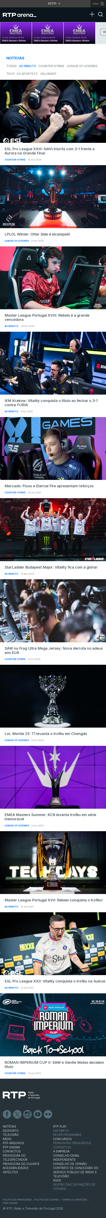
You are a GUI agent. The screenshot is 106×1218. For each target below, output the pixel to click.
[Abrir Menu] (93, 10)
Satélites (10, 1172)
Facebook (7, 1114)
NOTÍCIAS (9, 1126)
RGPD (57, 1180)
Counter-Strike (51, 66)
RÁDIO (7, 1139)
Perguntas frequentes (72, 1143)
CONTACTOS (12, 1151)
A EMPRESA (61, 1151)
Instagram (27, 1114)
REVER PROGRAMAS (67, 1135)
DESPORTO (11, 1130)
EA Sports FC (27, 74)
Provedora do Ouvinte (21, 1164)
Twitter (17, 1114)
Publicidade (10, 1203)
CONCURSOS (62, 1139)
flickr (48, 1114)
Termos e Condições (74, 1199)
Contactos (62, 1147)
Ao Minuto (27, 66)
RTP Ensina (11, 1147)
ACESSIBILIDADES (15, 1168)
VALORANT (48, 74)
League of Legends (82, 66)
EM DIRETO (61, 1130)
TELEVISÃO (11, 1135)
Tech (10, 74)
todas (11, 66)
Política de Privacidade (17, 1199)
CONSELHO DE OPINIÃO (70, 1164)
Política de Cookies (46, 1199)
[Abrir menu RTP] (53, 3)
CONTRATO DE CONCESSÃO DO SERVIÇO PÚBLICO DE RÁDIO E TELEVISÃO (75, 1172)
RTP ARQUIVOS (13, 1143)
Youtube (38, 1114)
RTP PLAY (60, 1126)
